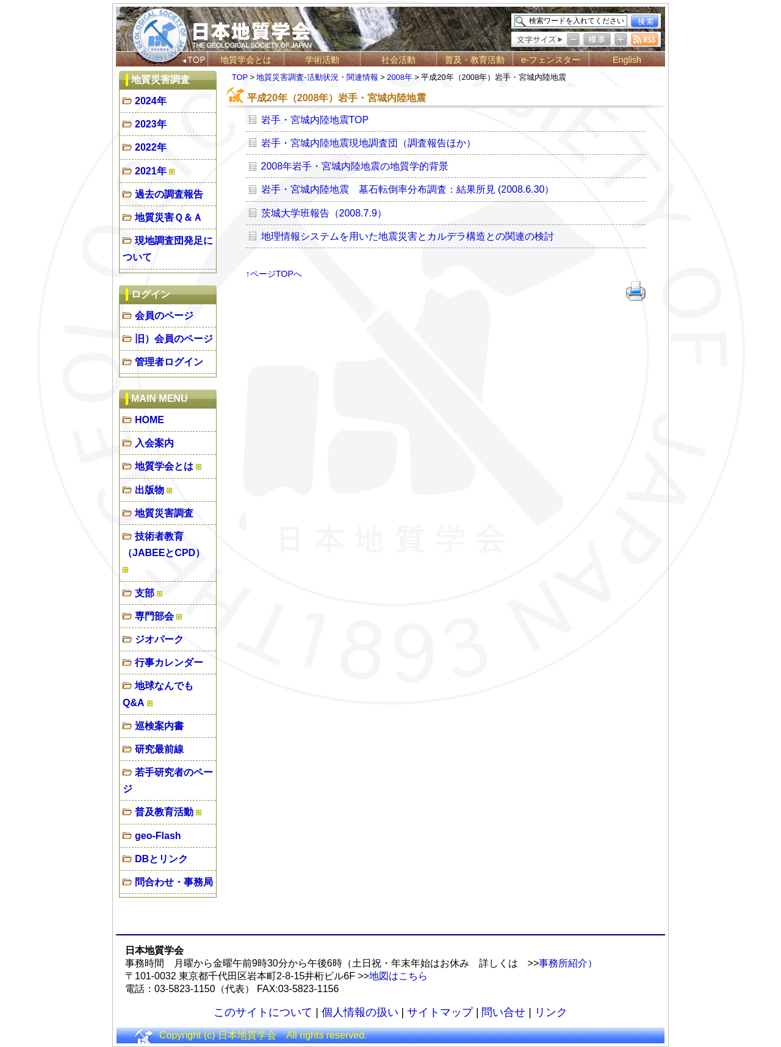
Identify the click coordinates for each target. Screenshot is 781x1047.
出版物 (149, 490)
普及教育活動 (164, 812)
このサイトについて (263, 1012)
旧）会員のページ (174, 339)
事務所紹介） (568, 963)
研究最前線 (159, 749)
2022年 (151, 147)
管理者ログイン (169, 362)
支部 (144, 593)
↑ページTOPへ (274, 274)
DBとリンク (161, 859)
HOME (149, 420)
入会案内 (154, 443)
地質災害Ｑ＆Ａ (169, 217)
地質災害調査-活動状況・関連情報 (317, 77)
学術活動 (322, 60)
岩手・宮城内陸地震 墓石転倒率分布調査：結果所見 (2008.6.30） (408, 189)
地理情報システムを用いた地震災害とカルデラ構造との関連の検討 (407, 236)
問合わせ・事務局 (174, 882)
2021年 (151, 171)
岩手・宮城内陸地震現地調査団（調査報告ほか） (368, 143)
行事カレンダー (169, 662)
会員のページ (164, 315)
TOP (240, 77)
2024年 (151, 101)
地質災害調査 (164, 513)
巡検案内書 (159, 726)
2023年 (151, 124)
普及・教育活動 (475, 60)
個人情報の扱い (360, 1012)
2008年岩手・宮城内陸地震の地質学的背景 (355, 166)
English (627, 60)
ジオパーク (159, 639)
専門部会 (154, 616)
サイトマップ (440, 1012)
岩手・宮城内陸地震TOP (315, 120)
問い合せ (503, 1012)
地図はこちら (398, 976)
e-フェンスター (550, 60)
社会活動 (398, 60)
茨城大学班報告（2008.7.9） (324, 213)
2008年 (399, 77)
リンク (550, 1012)
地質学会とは (246, 60)
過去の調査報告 (169, 194)
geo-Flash (158, 836)
